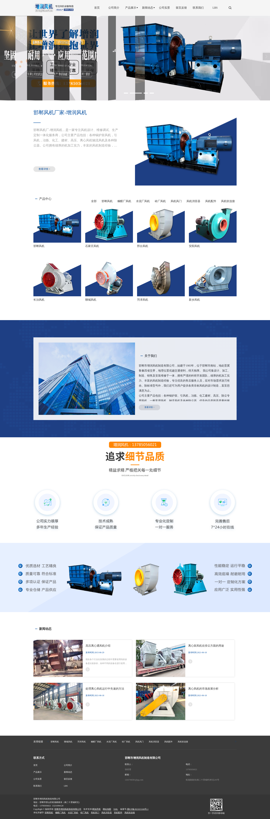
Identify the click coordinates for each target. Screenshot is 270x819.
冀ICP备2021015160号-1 (138, 809)
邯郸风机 (107, 201)
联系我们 (37, 786)
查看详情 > (44, 169)
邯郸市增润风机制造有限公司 (67, 809)
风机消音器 (193, 201)
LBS (66, 786)
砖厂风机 (160, 201)
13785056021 (191, 769)
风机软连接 (228, 201)
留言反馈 (68, 779)
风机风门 (176, 201)
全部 (94, 201)
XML (115, 809)
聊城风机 (68, 741)
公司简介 (68, 765)
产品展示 (37, 772)
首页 (35, 765)
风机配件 (210, 201)
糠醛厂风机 (124, 201)
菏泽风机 (81, 741)
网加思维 (96, 809)
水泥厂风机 (143, 201)
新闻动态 (68, 772)
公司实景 (37, 779)
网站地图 (107, 809)
